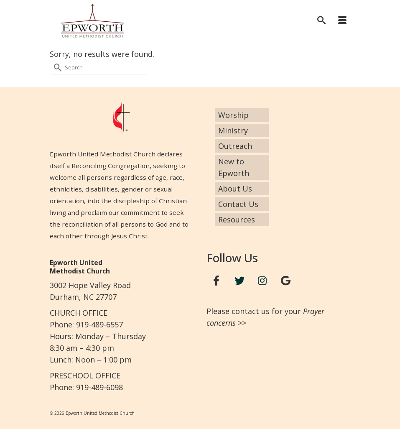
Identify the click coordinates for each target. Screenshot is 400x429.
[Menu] (342, 21)
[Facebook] (216, 280)
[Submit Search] (56, 67)
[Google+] (285, 280)
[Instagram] (262, 280)
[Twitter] (239, 280)
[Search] (321, 21)
